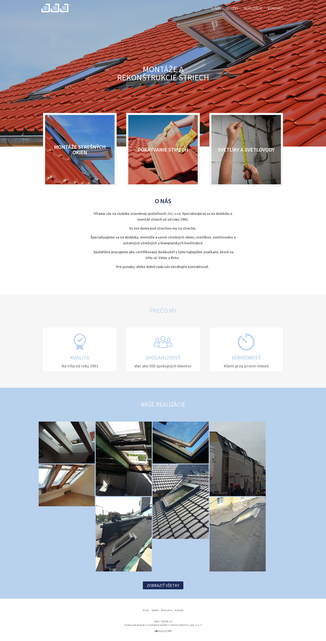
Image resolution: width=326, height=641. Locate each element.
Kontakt (276, 8)
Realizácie (253, 8)
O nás (216, 8)
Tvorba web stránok (134, 624)
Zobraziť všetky (163, 585)
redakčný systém (158, 624)
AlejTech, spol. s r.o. (190, 624)
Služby (232, 8)
